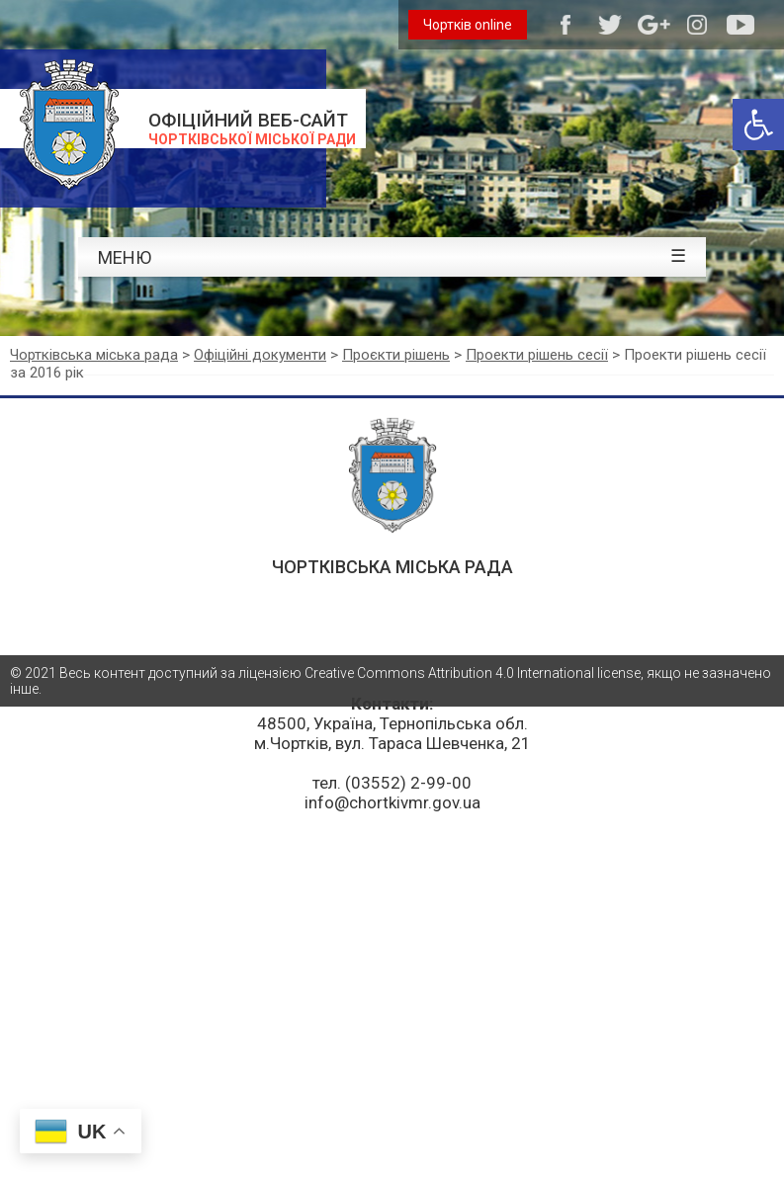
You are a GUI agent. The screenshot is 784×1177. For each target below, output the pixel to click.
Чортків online (467, 25)
